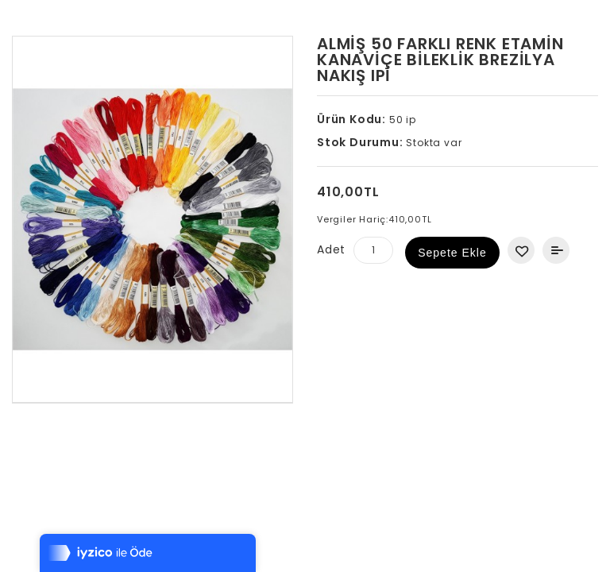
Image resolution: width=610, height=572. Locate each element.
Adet (331, 249)
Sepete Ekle (452, 252)
